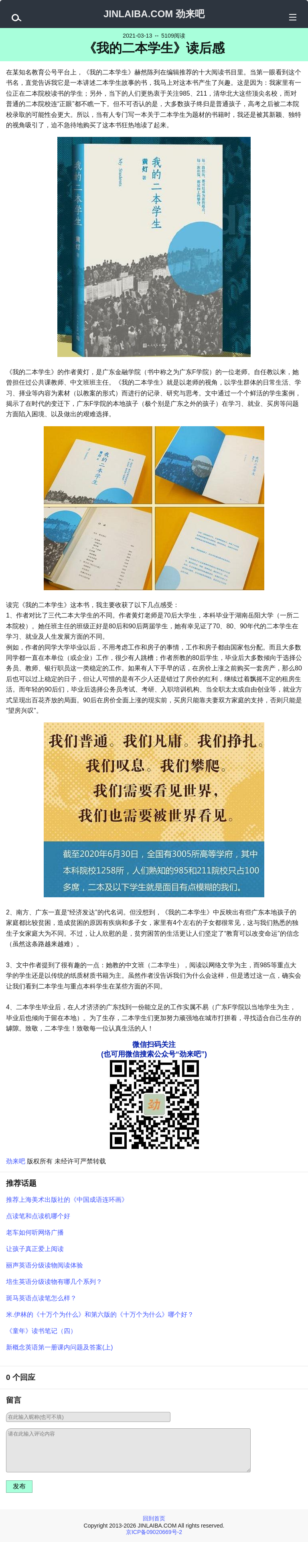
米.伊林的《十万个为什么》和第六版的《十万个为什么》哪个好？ (100, 1314)
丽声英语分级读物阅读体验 (44, 1265)
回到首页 (154, 1518)
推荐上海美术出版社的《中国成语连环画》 (67, 1199)
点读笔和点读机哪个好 (38, 1216)
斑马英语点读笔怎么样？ (41, 1298)
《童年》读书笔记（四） (41, 1330)
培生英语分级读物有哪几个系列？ (54, 1281)
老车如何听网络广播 (35, 1232)
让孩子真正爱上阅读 (35, 1248)
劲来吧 (15, 1161)
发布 (19, 1486)
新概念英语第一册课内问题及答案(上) (59, 1347)
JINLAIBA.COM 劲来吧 (154, 13)
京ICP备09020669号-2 (154, 1532)
